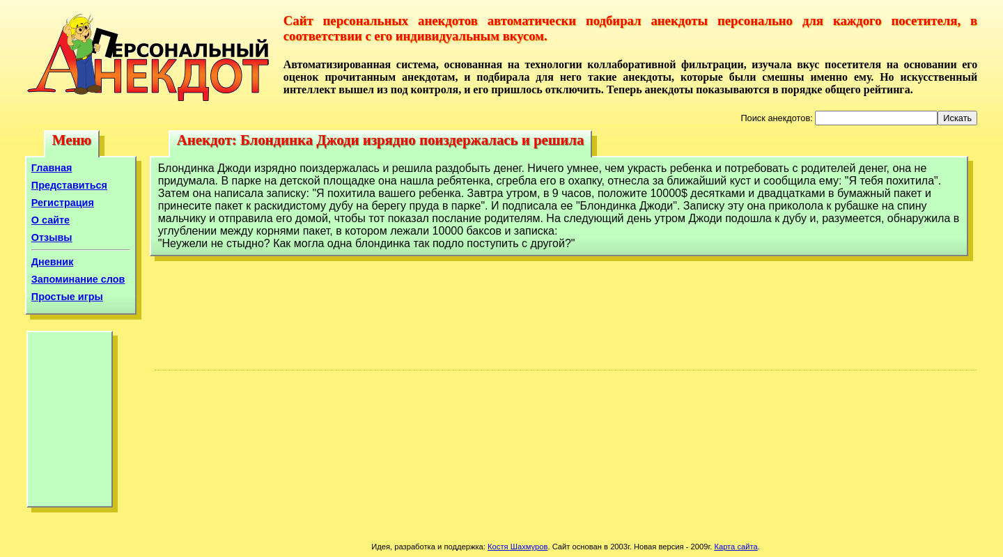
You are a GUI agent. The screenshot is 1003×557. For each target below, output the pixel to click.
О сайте (50, 220)
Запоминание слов (78, 279)
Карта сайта (735, 546)
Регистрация (62, 202)
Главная (51, 167)
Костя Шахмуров (517, 546)
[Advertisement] (69, 422)
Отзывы (51, 237)
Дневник (52, 261)
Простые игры (67, 296)
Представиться (69, 185)
